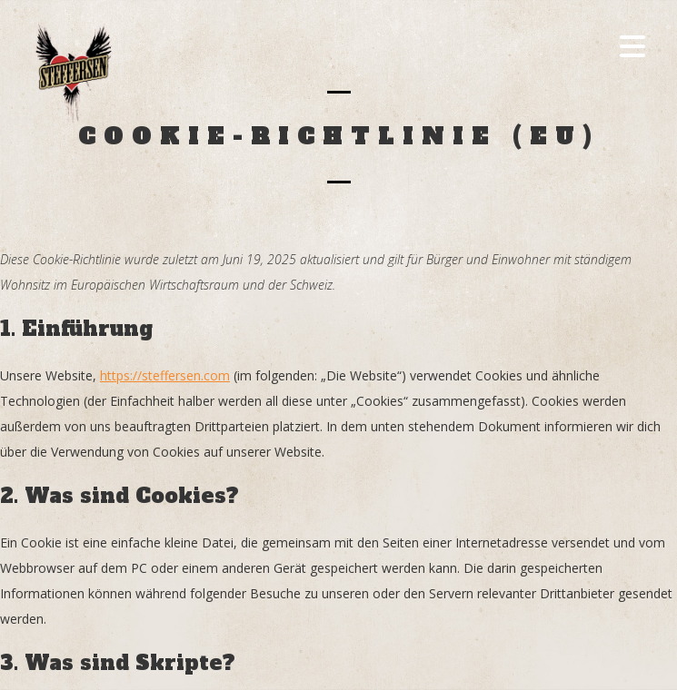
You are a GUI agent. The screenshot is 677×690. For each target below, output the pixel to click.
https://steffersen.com (165, 375)
